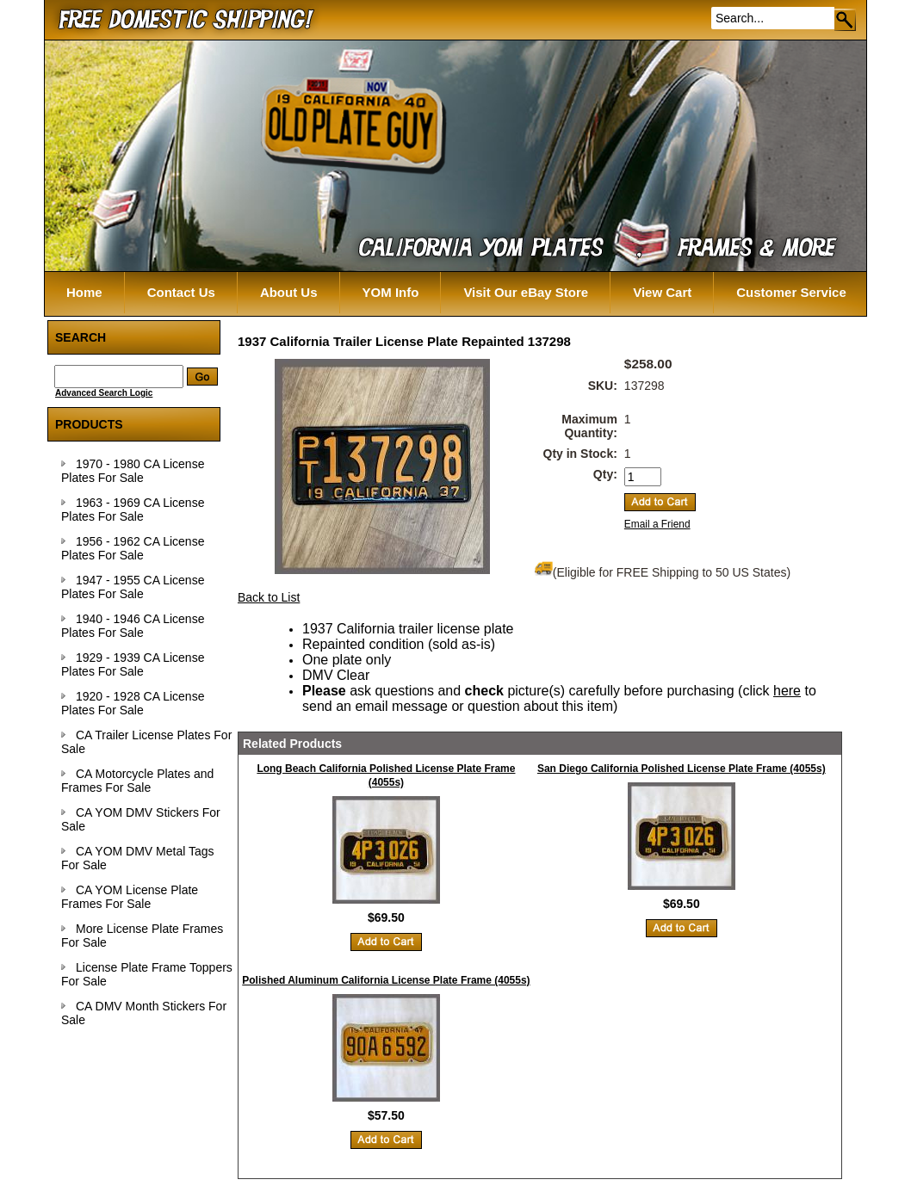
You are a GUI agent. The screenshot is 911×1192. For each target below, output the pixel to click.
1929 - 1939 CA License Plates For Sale (132, 664)
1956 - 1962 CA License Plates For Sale (132, 548)
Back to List (269, 597)
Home (84, 292)
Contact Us (181, 292)
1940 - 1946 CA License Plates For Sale (132, 625)
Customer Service (791, 292)
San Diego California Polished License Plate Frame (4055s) (681, 769)
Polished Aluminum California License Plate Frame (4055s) (386, 980)
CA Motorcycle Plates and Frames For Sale (137, 780)
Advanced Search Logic (103, 393)
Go (846, 20)
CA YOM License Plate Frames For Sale (129, 897)
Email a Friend (657, 524)
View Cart (662, 292)
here (787, 690)
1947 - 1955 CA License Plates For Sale (132, 587)
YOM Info (391, 292)
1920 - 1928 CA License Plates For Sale (132, 703)
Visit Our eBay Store (525, 292)
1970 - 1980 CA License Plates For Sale (132, 471)
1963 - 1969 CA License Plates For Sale (132, 509)
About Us (289, 292)
